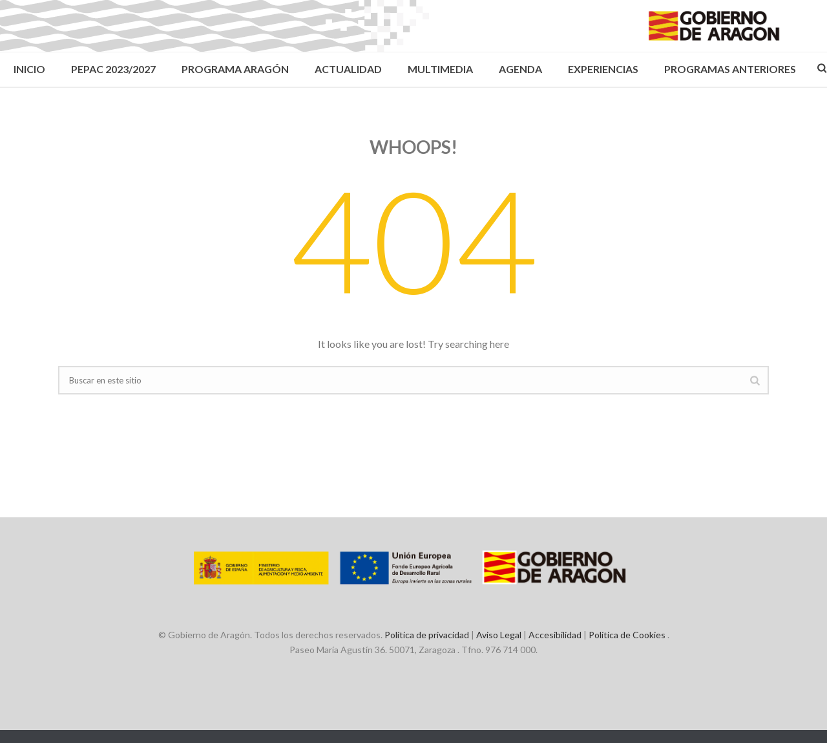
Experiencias (603, 69)
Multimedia (440, 69)
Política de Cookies (627, 634)
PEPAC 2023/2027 (113, 69)
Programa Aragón (235, 69)
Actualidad (348, 69)
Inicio (29, 69)
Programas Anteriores (730, 69)
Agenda (520, 69)
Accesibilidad (555, 634)
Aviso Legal (498, 634)
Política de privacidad (426, 634)
